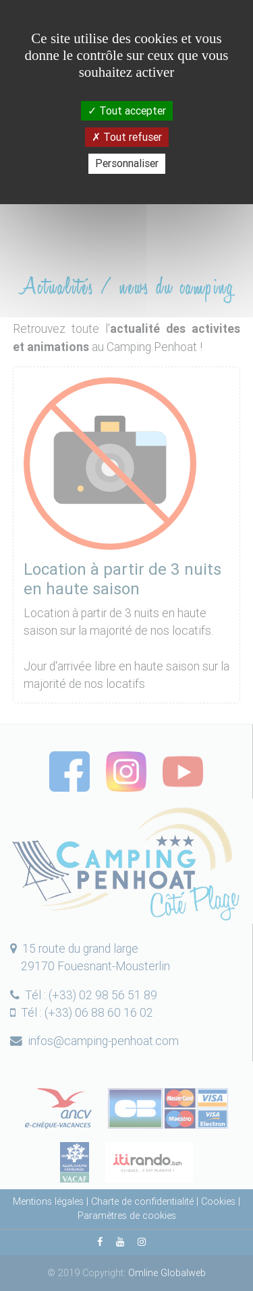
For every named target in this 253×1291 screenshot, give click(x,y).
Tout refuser (127, 137)
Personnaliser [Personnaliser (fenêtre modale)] (127, 163)
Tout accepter (127, 110)
